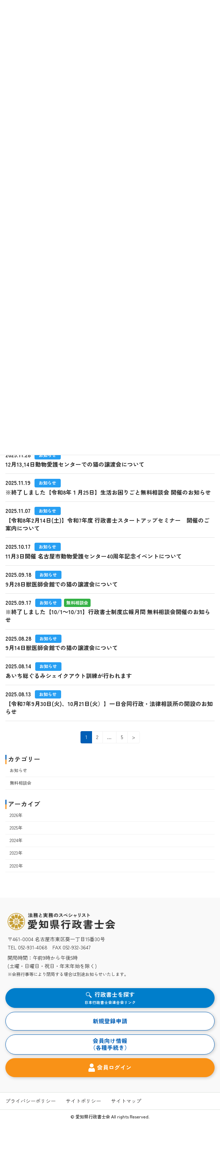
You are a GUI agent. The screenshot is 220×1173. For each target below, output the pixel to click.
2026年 (16, 815)
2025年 (16, 827)
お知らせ (18, 770)
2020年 (16, 866)
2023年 (16, 853)
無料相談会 (20, 783)
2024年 (16, 840)
